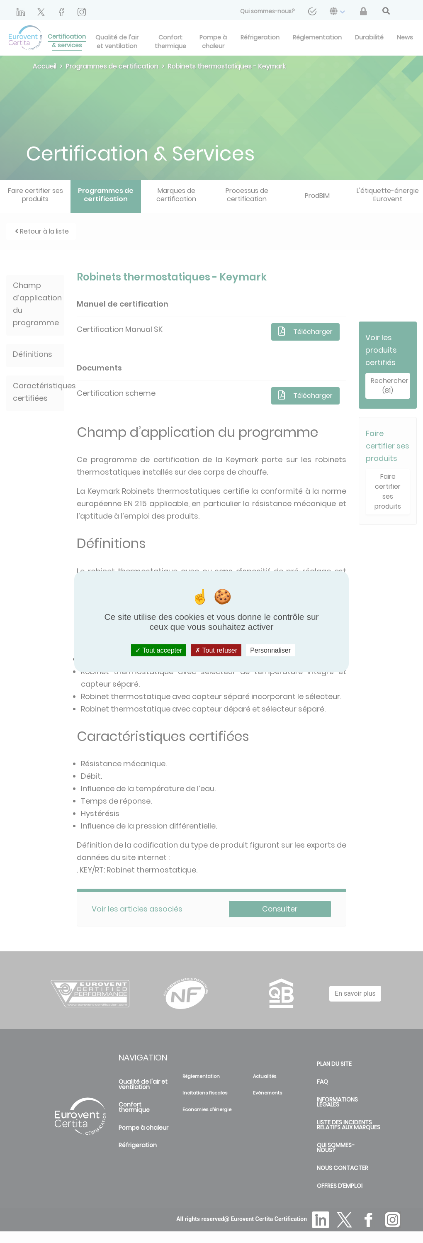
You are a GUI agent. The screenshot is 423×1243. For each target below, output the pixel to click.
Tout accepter (158, 649)
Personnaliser (270, 649)
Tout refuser (216, 649)
